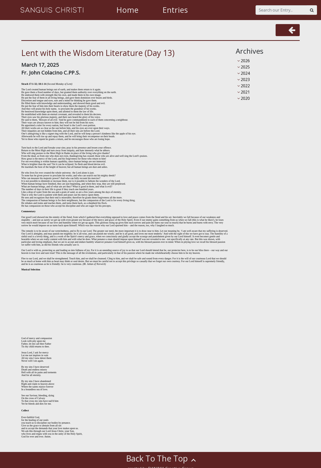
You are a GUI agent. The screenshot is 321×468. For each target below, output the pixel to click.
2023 (243, 79)
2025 (243, 67)
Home (127, 10)
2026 (243, 60)
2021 (243, 92)
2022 (243, 86)
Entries (175, 10)
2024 (243, 73)
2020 (243, 98)
